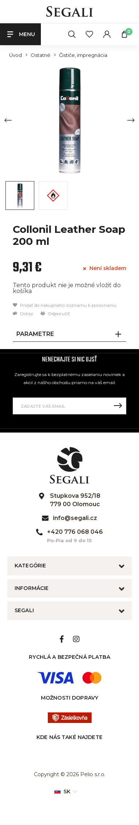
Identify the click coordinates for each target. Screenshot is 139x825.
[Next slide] (131, 120)
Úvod (15, 55)
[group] (69, 120)
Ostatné (40, 55)
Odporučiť (55, 313)
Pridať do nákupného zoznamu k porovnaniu (64, 305)
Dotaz (23, 313)
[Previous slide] (8, 120)
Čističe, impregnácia (83, 55)
